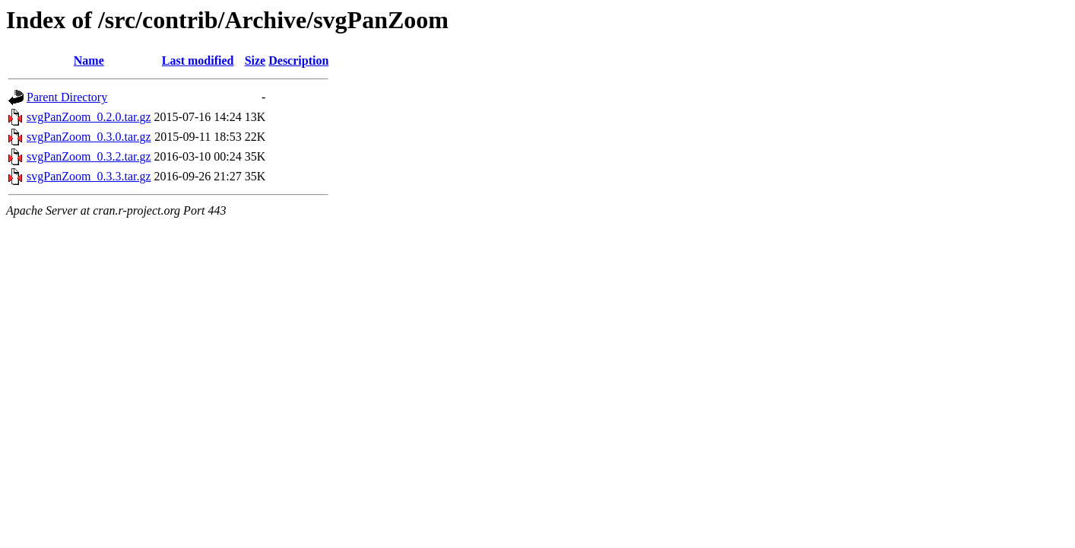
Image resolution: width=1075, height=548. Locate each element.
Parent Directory (67, 97)
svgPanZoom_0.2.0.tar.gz (89, 116)
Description (298, 60)
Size (255, 60)
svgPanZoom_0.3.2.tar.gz (89, 156)
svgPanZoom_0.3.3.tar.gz (89, 176)
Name (89, 60)
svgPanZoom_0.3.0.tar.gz (89, 136)
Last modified (198, 60)
